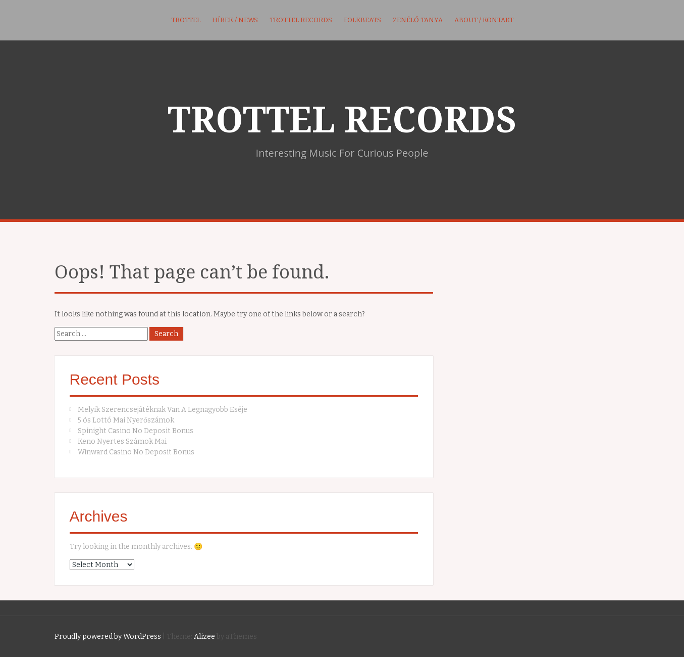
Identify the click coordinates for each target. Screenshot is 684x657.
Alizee (204, 636)
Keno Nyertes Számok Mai (122, 441)
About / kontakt (483, 20)
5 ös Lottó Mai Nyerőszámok (126, 420)
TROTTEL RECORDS (342, 120)
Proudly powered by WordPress (108, 636)
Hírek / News (235, 20)
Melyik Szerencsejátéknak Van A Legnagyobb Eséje (162, 409)
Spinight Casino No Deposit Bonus (135, 431)
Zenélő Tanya (418, 20)
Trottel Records (301, 20)
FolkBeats (362, 20)
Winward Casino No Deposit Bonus (136, 452)
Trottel (185, 20)
